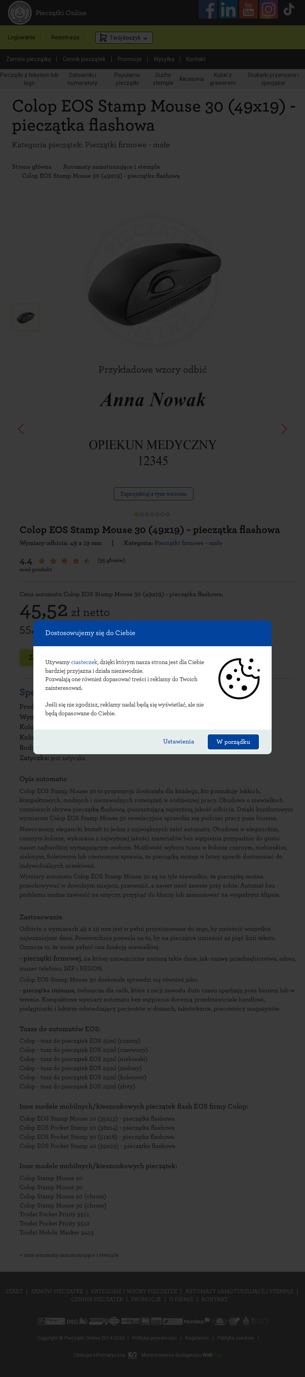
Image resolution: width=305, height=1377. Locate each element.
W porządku (233, 742)
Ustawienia (178, 741)
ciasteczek (84, 662)
